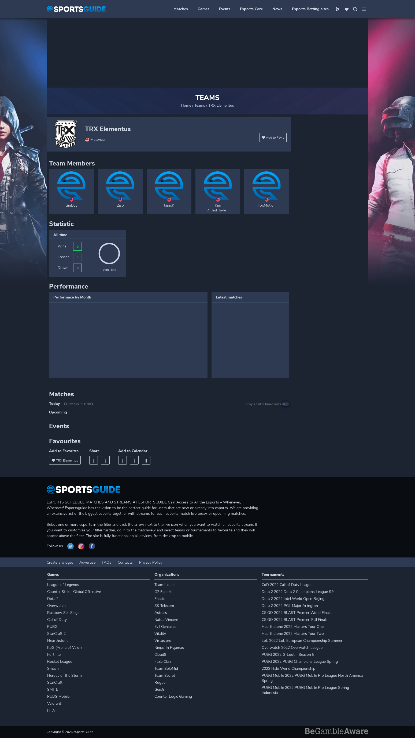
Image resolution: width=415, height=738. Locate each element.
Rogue (159, 682)
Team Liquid (164, 584)
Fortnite (54, 654)
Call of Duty (57, 619)
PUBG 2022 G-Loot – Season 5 (288, 654)
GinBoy (71, 205)
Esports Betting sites (310, 9)
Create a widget (60, 562)
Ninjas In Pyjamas (169, 647)
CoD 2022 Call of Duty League (287, 584)
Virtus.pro (162, 640)
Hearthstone (57, 640)
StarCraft (54, 682)
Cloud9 (160, 654)
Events (224, 9)
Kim (218, 205)
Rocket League (59, 661)
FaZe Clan (162, 661)
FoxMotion (267, 205)
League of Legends (63, 584)
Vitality (160, 633)
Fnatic (159, 598)
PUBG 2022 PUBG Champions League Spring (300, 661)
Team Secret (164, 675)
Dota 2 (52, 598)
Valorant (54, 703)
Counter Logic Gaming (173, 696)
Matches (180, 9)
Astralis (160, 612)
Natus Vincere (166, 619)
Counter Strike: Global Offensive (74, 591)
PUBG (52, 626)
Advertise (87, 562)
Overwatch (56, 605)
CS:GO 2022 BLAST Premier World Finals (296, 612)
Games (203, 9)
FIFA (51, 710)
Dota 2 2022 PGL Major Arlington (290, 605)
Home (186, 105)
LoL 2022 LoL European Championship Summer (302, 640)
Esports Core (251, 9)
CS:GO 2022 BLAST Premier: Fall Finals (295, 619)
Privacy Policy (150, 562)
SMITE (52, 689)
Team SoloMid (166, 668)
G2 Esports (163, 591)
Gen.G (159, 689)
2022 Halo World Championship (288, 668)
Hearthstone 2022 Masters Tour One (293, 626)
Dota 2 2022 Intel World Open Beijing (293, 598)
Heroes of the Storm (64, 675)
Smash (53, 668)
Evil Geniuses (165, 626)
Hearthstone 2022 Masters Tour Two (293, 633)
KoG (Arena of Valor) (64, 647)
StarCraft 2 (56, 633)
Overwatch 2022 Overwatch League (292, 647)
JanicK (169, 205)
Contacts (125, 562)
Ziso (120, 205)
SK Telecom (164, 605)
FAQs (106, 562)
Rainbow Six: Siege (63, 612)
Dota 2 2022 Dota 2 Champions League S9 (298, 591)
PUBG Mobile (58, 696)
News (277, 9)
